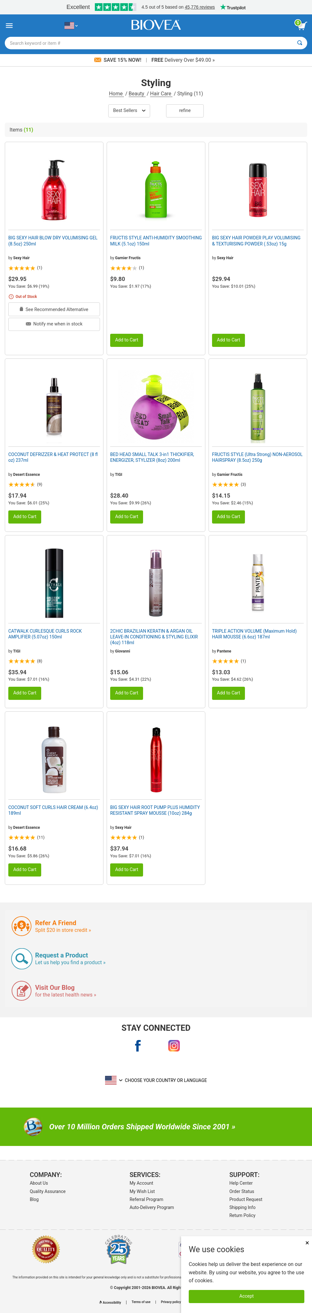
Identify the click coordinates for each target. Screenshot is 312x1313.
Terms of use (141, 1302)
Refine (185, 110)
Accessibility (110, 1302)
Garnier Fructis (128, 258)
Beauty (137, 94)
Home (116, 94)
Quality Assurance (47, 1191)
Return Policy (242, 1215)
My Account (141, 1183)
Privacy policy (171, 1302)
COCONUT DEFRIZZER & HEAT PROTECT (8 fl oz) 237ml (53, 457)
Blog (34, 1199)
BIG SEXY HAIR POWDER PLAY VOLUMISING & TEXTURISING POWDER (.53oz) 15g (256, 240)
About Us (39, 1183)
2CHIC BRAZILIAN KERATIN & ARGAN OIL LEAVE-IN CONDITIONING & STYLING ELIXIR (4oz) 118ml (154, 636)
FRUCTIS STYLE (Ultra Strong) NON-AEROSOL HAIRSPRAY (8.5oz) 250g (257, 457)
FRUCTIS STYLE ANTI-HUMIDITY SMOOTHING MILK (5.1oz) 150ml (156, 240)
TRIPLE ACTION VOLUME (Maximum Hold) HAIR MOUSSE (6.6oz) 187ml (254, 633)
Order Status (241, 1191)
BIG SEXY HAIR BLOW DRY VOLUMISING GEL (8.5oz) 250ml (52, 240)
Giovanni (122, 651)
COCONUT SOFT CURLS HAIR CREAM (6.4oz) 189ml (53, 810)
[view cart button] (302, 26)
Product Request (245, 1199)
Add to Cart (126, 340)
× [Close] (307, 1243)
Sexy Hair (21, 258)
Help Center (241, 1183)
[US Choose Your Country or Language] (71, 25)
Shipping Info (242, 1207)
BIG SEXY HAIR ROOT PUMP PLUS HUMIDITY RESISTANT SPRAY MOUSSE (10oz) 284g (155, 810)
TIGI (118, 474)
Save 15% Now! (118, 60)
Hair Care (161, 94)
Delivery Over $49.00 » (183, 60)
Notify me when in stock (54, 324)
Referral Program (147, 1199)
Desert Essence (26, 474)
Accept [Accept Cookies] (247, 1296)
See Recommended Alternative (54, 309)
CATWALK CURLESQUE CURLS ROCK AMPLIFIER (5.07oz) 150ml (45, 633)
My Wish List (142, 1191)
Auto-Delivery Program (152, 1207)
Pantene (224, 651)
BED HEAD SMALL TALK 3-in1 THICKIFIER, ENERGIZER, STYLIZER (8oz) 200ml (152, 457)
